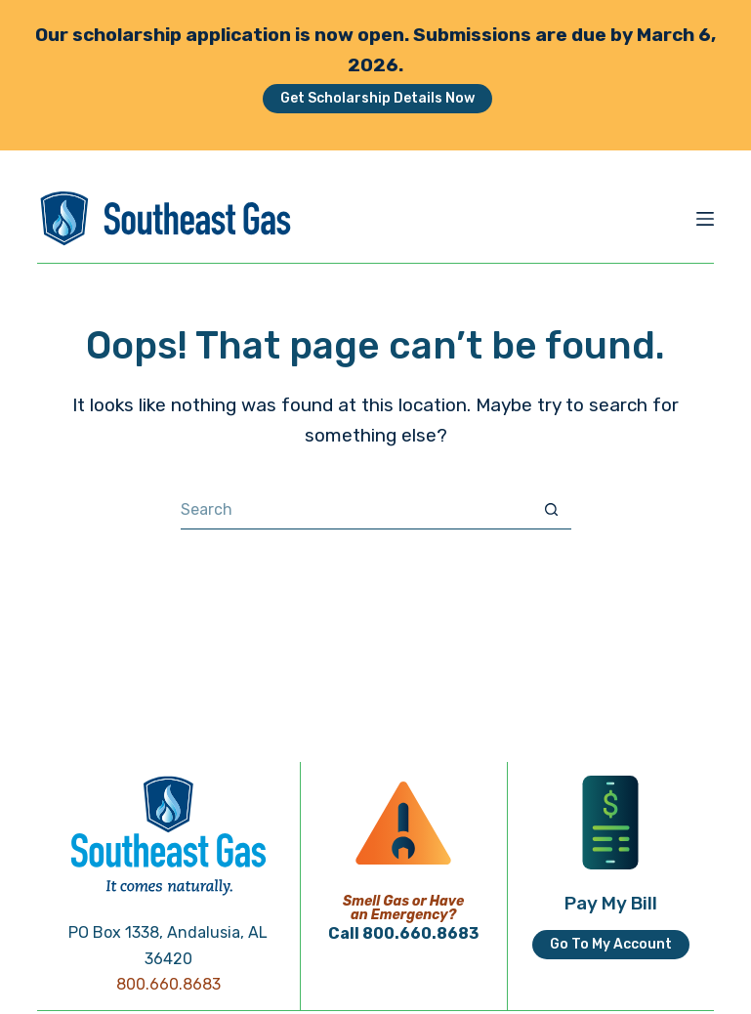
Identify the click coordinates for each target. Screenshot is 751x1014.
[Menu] (705, 219)
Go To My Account (611, 944)
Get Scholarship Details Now (377, 98)
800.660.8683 (168, 984)
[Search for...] (356, 509)
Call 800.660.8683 (403, 933)
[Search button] (551, 509)
